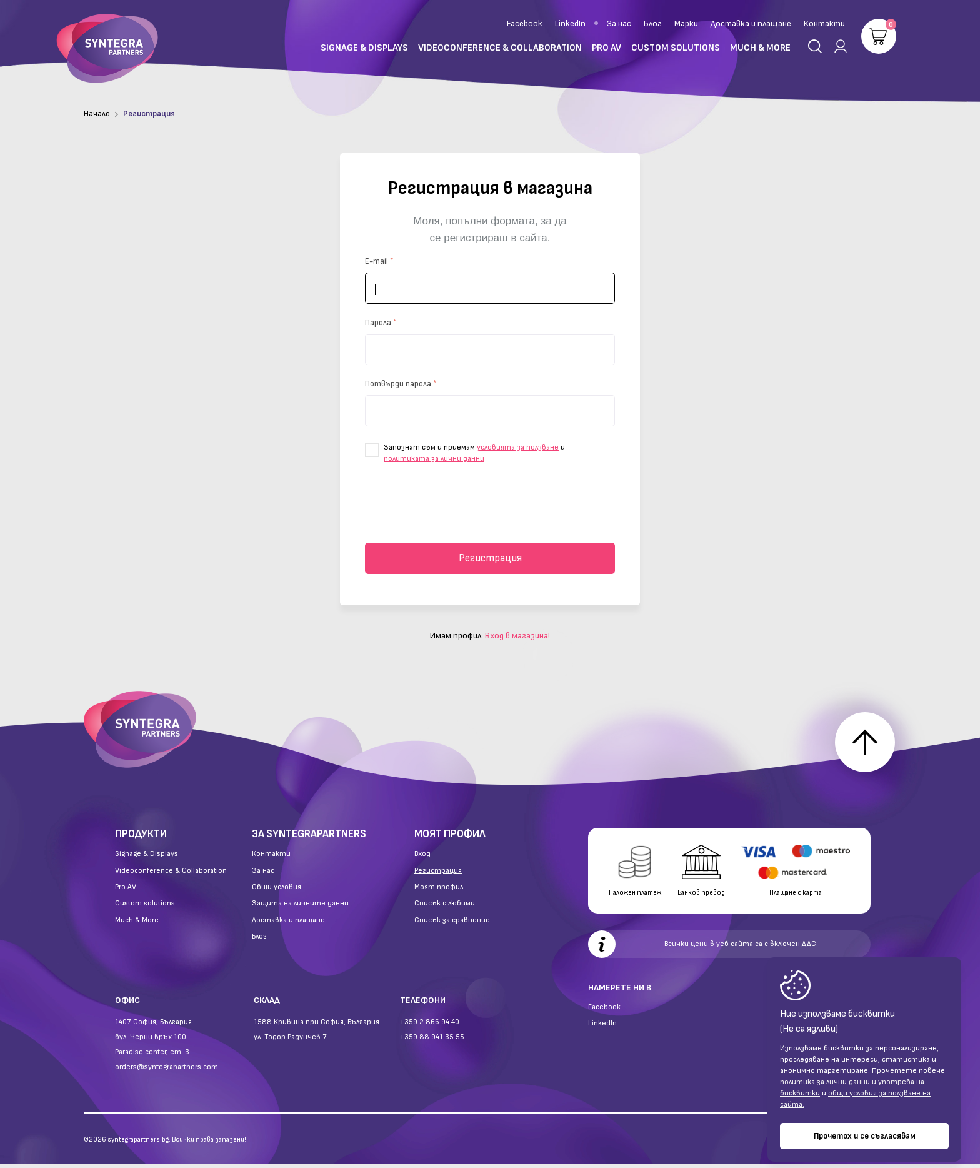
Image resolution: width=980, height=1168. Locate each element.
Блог (653, 23)
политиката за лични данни (434, 458)
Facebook (524, 23)
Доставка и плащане (751, 23)
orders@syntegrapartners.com (166, 1071)
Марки (686, 23)
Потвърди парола (398, 384)
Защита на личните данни (300, 908)
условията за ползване (518, 447)
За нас (619, 23)
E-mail (376, 261)
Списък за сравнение (452, 924)
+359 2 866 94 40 (429, 1026)
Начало (97, 114)
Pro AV (125, 891)
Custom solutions (145, 908)
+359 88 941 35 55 (432, 1041)
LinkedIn (570, 23)
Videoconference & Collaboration (171, 875)
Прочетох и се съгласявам (865, 1136)
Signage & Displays (146, 858)
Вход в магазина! (517, 635)
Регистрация (490, 558)
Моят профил (438, 891)
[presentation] (490, 504)
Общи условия (276, 891)
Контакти (824, 23)
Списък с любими (444, 908)
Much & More (137, 924)
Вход (422, 858)
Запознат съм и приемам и (465, 453)
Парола (378, 323)
